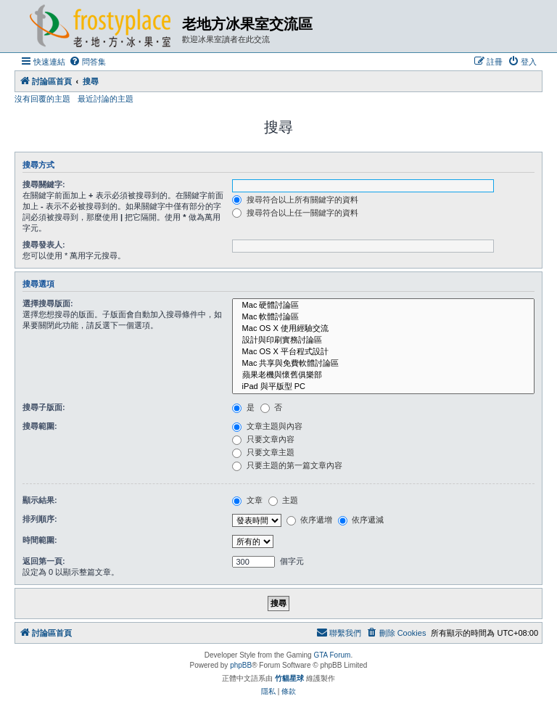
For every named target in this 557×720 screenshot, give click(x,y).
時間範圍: (39, 540)
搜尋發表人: (43, 244)
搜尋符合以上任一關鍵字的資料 (295, 212)
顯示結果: (39, 500)
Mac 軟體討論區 (383, 317)
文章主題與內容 (267, 426)
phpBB (241, 665)
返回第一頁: (43, 561)
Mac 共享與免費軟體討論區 (383, 363)
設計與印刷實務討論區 (383, 340)
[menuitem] (87, 61)
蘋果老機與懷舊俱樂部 (383, 375)
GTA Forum (331, 655)
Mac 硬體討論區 (383, 305)
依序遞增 (309, 519)
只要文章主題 (263, 452)
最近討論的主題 (105, 98)
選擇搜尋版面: (47, 303)
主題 (283, 500)
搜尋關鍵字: (43, 184)
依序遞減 (361, 519)
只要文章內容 (263, 439)
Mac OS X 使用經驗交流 (383, 329)
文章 (247, 500)
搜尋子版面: (43, 407)
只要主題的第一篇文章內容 (287, 465)
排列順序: (39, 519)
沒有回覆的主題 (42, 98)
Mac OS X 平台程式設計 (383, 352)
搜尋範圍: (39, 426)
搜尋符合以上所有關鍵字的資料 (295, 199)
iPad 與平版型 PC (383, 387)
